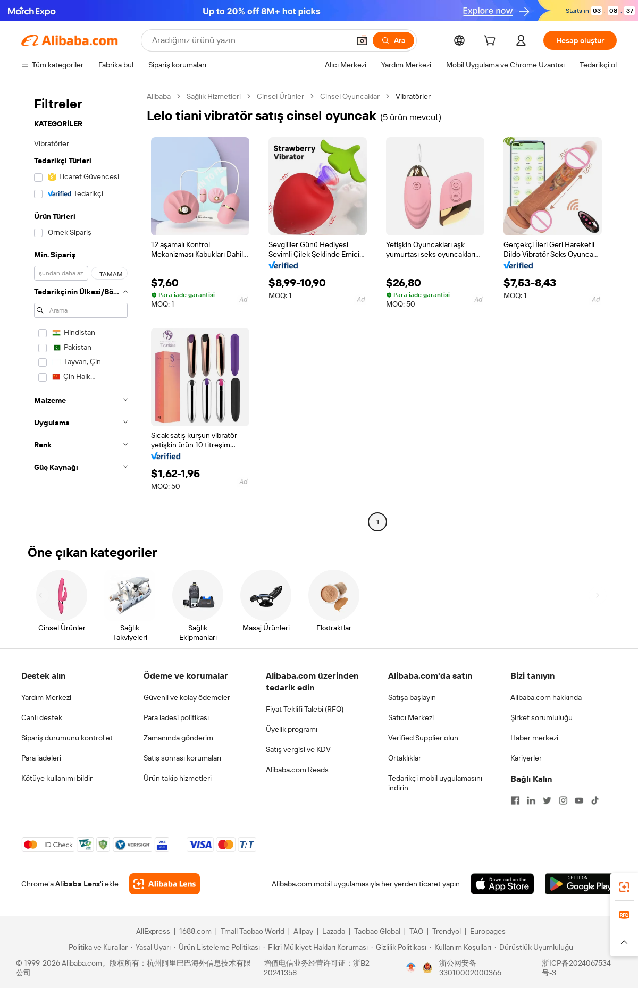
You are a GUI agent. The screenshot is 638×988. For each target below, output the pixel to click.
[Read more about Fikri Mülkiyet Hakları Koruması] (315, 947)
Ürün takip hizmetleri (178, 778)
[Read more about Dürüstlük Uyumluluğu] (533, 947)
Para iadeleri (41, 758)
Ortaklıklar (404, 758)
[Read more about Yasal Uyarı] (151, 947)
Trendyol (446, 931)
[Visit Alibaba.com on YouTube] (579, 800)
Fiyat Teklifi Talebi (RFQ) (304, 709)
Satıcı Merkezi (411, 717)
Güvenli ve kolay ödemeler (187, 697)
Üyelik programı (291, 729)
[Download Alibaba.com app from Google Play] (581, 883)
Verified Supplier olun (423, 737)
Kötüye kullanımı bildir (57, 778)
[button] (362, 40)
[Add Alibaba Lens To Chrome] (164, 883)
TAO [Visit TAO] (416, 931)
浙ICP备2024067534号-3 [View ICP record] (576, 968)
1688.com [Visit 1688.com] (195, 931)
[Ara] (393, 40)
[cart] (492, 42)
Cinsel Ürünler (280, 96)
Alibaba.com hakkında (546, 697)
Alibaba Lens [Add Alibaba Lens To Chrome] (77, 884)
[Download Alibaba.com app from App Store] (502, 883)
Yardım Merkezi (46, 697)
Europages (488, 931)
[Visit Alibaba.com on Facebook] (515, 800)
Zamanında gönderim (178, 737)
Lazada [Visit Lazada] (333, 931)
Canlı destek (41, 717)
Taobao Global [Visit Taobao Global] (377, 931)
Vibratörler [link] (413, 96)
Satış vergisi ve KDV (298, 749)
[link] (624, 887)
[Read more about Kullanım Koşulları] (460, 947)
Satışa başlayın (412, 697)
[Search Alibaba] (249, 40)
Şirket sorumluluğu (541, 717)
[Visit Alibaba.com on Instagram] (563, 800)
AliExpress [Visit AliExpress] (153, 931)
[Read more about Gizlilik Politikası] (398, 947)
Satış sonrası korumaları (182, 758)
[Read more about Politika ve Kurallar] (96, 947)
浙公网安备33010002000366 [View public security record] (470, 968)
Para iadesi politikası (176, 717)
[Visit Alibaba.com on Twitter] (547, 800)
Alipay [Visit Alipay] (303, 931)
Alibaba (159, 96)
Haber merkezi (534, 737)
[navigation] (81, 310)
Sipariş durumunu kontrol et (67, 737)
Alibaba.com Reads (297, 769)
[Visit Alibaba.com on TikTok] (595, 800)
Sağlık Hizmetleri (214, 96)
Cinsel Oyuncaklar (350, 96)
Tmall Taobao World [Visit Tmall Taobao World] (252, 931)
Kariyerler (526, 758)
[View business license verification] (411, 967)
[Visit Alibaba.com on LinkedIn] (531, 800)
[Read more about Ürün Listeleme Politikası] (217, 947)
